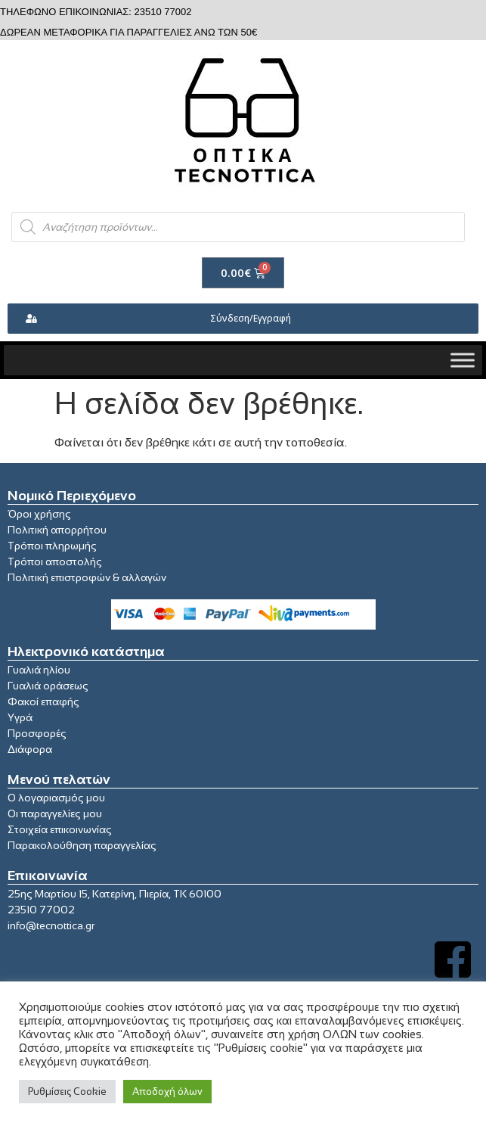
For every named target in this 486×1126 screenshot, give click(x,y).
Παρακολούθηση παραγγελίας (82, 845)
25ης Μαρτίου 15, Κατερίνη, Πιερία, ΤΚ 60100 (114, 894)
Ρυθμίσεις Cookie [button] (67, 1091)
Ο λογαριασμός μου (56, 798)
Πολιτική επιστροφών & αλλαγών (87, 577)
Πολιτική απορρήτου (57, 530)
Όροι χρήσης (39, 514)
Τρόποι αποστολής (55, 561)
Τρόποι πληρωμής (52, 546)
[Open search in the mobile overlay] (238, 227)
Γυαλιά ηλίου (39, 670)
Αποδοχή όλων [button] (167, 1091)
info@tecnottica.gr (51, 925)
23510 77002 (41, 910)
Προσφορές (37, 733)
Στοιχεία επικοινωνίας (60, 829)
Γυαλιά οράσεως (48, 686)
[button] (243, 318)
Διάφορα (30, 749)
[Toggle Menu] (462, 360)
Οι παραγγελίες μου (55, 813)
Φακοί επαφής (43, 701)
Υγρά (20, 717)
